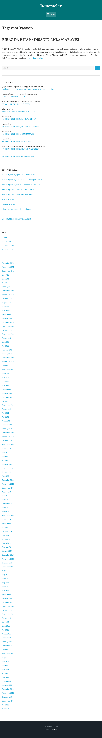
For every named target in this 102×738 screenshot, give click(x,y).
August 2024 (6, 302)
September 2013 (8, 567)
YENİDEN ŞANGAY (8, 199)
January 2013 (7, 598)
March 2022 (6, 385)
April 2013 (6, 586)
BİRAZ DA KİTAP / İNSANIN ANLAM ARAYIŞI (40, 39)
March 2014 (6, 543)
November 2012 (8, 606)
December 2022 (8, 358)
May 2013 (5, 582)
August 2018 (6, 492)
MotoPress (54, 729)
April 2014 (6, 539)
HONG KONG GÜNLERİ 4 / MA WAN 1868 (16, 141)
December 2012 (8, 602)
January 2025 (7, 287)
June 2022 (6, 373)
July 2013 (5, 575)
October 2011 (7, 649)
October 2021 (7, 401)
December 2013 (8, 555)
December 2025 (8, 263)
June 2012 (6, 626)
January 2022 (7, 393)
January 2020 (7, 464)
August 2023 (6, 338)
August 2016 (6, 519)
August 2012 (6, 618)
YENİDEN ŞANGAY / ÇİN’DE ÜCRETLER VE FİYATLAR (21, 184)
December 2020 (8, 433)
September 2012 (8, 614)
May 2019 (5, 476)
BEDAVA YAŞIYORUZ (9, 204)
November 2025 (8, 267)
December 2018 (8, 480)
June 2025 (6, 279)
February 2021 (7, 425)
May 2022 (5, 377)
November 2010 (8, 693)
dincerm (4, 154)
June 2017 (6, 507)
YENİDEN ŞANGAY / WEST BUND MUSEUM (17, 194)
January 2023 (7, 354)
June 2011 (6, 665)
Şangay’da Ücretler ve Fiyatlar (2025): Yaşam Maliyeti (19, 94)
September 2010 (8, 701)
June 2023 (6, 342)
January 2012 (7, 642)
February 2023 (7, 350)
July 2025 (5, 275)
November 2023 (8, 326)
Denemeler (51, 6)
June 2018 (6, 500)
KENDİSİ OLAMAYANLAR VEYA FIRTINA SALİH (18, 111)
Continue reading (36, 58)
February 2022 (7, 389)
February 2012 (7, 638)
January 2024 (7, 318)
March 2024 (6, 310)
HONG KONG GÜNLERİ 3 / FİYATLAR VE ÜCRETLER (20, 126)
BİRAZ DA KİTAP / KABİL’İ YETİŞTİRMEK (16, 209)
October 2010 (7, 697)
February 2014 (7, 547)
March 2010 (6, 709)
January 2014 (7, 551)
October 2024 (7, 298)
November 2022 (8, 362)
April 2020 (6, 460)
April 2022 (6, 381)
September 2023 (8, 334)
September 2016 (8, 515)
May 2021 (5, 413)
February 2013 (7, 594)
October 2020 (7, 440)
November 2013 (8, 559)
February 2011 (7, 681)
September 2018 (8, 488)
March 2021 (6, 421)
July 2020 (5, 452)
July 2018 (5, 496)
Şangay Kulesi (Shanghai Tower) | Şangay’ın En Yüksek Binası (21, 87)
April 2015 (6, 527)
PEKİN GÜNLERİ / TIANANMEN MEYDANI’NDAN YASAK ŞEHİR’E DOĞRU (28, 89)
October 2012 (7, 610)
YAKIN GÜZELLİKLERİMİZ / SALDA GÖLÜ (16, 219)
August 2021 (6, 409)
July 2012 (5, 622)
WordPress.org (7, 249)
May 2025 (5, 283)
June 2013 (6, 578)
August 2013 (6, 571)
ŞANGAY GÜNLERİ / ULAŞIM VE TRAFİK (16, 104)
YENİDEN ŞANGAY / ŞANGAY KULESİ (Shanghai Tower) (22, 179)
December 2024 (8, 291)
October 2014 (7, 531)
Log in (4, 237)
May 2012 (5, 630)
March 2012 (6, 634)
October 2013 (7, 563)
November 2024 (8, 295)
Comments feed (8, 245)
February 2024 (7, 314)
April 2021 (6, 417)
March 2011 (6, 677)
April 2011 (6, 673)
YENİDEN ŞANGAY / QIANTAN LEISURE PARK (18, 175)
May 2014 (5, 535)
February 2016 (7, 523)
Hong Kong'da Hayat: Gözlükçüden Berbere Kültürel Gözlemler (22, 146)
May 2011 (5, 669)
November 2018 (8, 484)
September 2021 (8, 405)
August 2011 (6, 657)
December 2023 (8, 322)
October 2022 (7, 366)
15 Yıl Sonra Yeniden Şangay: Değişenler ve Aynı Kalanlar (20, 102)
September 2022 (8, 369)
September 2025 (8, 271)
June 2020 (6, 456)
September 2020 (8, 444)
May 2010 (5, 705)
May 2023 (5, 346)
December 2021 (8, 397)
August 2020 (6, 448)
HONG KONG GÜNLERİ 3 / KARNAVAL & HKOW (19, 119)
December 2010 (8, 689)
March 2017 (6, 511)
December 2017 (8, 504)
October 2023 (7, 330)
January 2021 (7, 429)
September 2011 (8, 653)
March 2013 (6, 590)
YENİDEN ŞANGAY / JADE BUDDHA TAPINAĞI (18, 189)
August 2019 (6, 472)
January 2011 (7, 685)
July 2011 (5, 661)
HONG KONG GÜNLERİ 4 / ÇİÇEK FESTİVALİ (18, 134)
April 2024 (6, 306)
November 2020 (8, 437)
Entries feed (6, 241)
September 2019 (8, 468)
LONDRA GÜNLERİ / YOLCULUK (13, 97)
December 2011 (8, 646)
